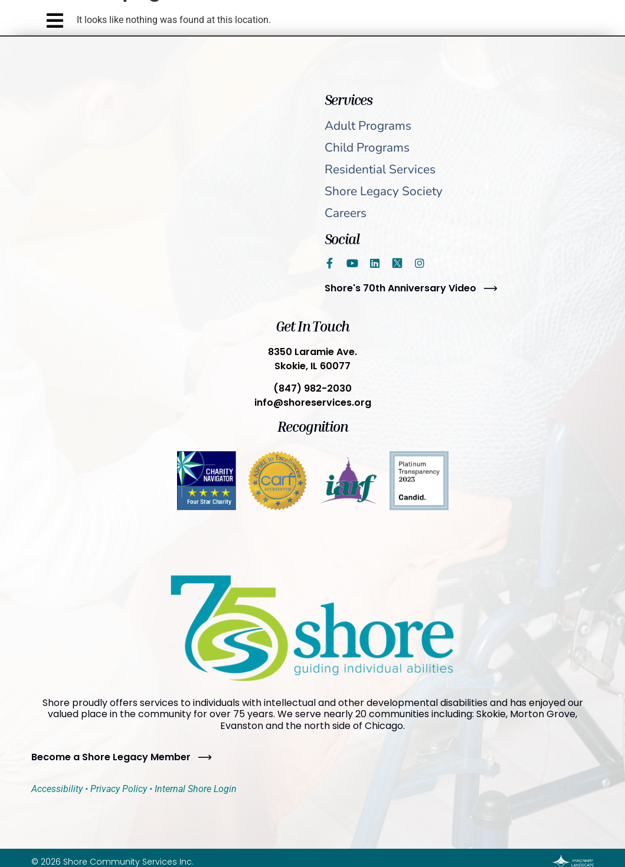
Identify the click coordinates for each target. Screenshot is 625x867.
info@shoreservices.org (312, 402)
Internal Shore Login (196, 788)
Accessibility (57, 788)
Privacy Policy (118, 788)
